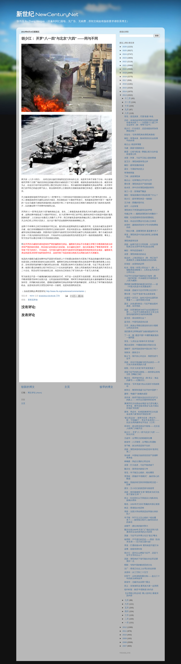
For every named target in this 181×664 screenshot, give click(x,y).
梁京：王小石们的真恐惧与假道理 (139, 488)
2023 (124, 58)
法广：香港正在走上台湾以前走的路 (140, 569)
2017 (124, 80)
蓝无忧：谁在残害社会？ (135, 318)
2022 (124, 61)
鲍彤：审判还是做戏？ (134, 250)
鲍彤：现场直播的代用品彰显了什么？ (141, 195)
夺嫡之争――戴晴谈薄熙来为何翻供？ (141, 214)
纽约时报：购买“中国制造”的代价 (138, 590)
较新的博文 (28, 386)
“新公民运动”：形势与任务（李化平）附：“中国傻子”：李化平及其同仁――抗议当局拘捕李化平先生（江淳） (141, 420)
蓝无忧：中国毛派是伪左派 (136, 322)
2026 (124, 47)
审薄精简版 (129, 173)
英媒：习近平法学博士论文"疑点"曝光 (140, 536)
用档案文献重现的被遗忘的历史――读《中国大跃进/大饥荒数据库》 (141, 285)
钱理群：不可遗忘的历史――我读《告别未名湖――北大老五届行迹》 (142, 540)
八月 (127, 113)
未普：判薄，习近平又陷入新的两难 (140, 158)
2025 (124, 50)
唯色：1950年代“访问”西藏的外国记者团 (142, 504)
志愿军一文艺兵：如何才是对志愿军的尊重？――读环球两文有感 (141, 299)
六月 (127, 604)
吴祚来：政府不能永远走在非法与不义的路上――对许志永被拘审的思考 (141, 398)
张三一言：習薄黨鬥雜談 (135, 191)
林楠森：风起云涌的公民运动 (137, 461)
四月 (127, 611)
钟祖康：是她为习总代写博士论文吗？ (141, 290)
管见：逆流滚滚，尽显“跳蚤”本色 (138, 116)
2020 (124, 69)
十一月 (128, 102)
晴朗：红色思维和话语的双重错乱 (139, 217)
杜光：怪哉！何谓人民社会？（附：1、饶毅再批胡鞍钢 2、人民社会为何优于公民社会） (142, 270)
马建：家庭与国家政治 (134, 148)
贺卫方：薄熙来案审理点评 (136, 161)
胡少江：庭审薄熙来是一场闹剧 (138, 199)
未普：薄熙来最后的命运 (135, 254)
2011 (124, 631)
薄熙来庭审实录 (131, 241)
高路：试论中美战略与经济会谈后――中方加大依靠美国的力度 (142, 363)
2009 (124, 638)
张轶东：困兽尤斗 (132, 352)
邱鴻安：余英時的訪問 (134, 264)
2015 (124, 88)
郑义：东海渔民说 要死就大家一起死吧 (141, 586)
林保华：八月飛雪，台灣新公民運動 (140, 442)
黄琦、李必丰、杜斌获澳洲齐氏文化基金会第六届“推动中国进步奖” (141, 413)
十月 (127, 106)
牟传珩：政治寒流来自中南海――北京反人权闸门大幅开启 (142, 427)
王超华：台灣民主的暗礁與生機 (138, 438)
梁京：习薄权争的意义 (134, 169)
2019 (124, 73)
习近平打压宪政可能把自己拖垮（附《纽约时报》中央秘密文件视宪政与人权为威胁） (141, 278)
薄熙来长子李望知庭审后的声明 (138, 210)
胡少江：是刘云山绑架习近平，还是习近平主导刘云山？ (141, 554)
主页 (67, 386)
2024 (124, 54)
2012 (124, 627)
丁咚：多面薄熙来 (132, 176)
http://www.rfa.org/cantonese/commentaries (65, 291)
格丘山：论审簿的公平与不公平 (138, 180)
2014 (124, 91)
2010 (124, 635)
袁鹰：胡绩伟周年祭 (133, 549)
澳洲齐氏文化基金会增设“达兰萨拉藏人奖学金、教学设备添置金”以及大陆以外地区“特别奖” (141, 405)
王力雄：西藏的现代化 (134, 203)
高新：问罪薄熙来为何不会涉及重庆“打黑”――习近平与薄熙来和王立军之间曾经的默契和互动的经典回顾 (141, 312)
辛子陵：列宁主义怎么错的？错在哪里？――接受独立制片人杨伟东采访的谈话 (141, 520)
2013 (124, 95)
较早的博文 (106, 386)
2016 (124, 84)
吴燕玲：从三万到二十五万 (136, 572)
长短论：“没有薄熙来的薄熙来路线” (139, 135)
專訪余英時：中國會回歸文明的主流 (140, 345)
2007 (124, 646)
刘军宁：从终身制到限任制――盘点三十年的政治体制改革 (142, 577)
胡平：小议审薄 (131, 206)
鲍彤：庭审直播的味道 (134, 165)
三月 (127, 615)
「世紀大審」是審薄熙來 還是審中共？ (141, 231)
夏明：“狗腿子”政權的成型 (135, 394)
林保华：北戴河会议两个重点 (137, 582)
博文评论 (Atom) (35, 393)
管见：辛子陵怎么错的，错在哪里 (139, 473)
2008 (124, 642)
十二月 (128, 98)
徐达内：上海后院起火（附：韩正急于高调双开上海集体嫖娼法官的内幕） (141, 259)
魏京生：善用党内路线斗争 (136, 469)
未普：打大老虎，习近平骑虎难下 (139, 465)
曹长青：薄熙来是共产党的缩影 (138, 184)
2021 (124, 65)
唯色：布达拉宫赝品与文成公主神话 (140, 221)
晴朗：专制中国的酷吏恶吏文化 (138, 565)
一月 (127, 623)
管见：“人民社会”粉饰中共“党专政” (139, 341)
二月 (127, 619)
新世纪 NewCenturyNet (47, 14)
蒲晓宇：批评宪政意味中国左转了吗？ (141, 349)
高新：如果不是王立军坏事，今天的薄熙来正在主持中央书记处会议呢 (141, 245)
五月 (127, 608)
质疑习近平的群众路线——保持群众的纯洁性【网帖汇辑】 (142, 373)
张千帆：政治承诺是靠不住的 (137, 446)
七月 (127, 600)
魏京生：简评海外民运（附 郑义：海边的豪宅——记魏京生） (141, 379)
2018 (124, 76)
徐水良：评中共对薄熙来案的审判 (139, 188)
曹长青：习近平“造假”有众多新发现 (139, 294)
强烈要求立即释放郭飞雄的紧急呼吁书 (141, 331)
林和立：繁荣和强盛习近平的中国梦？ (141, 390)
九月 (127, 109)
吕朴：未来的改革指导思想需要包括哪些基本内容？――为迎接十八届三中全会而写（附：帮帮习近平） (141, 122)
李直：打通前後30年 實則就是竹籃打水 (141, 545)
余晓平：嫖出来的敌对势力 (136, 526)
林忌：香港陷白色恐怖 (134, 508)
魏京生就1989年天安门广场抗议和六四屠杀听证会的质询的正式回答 (141, 531)
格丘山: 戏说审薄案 (132, 144)
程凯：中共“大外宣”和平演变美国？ (139, 368)
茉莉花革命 (33, 300)
